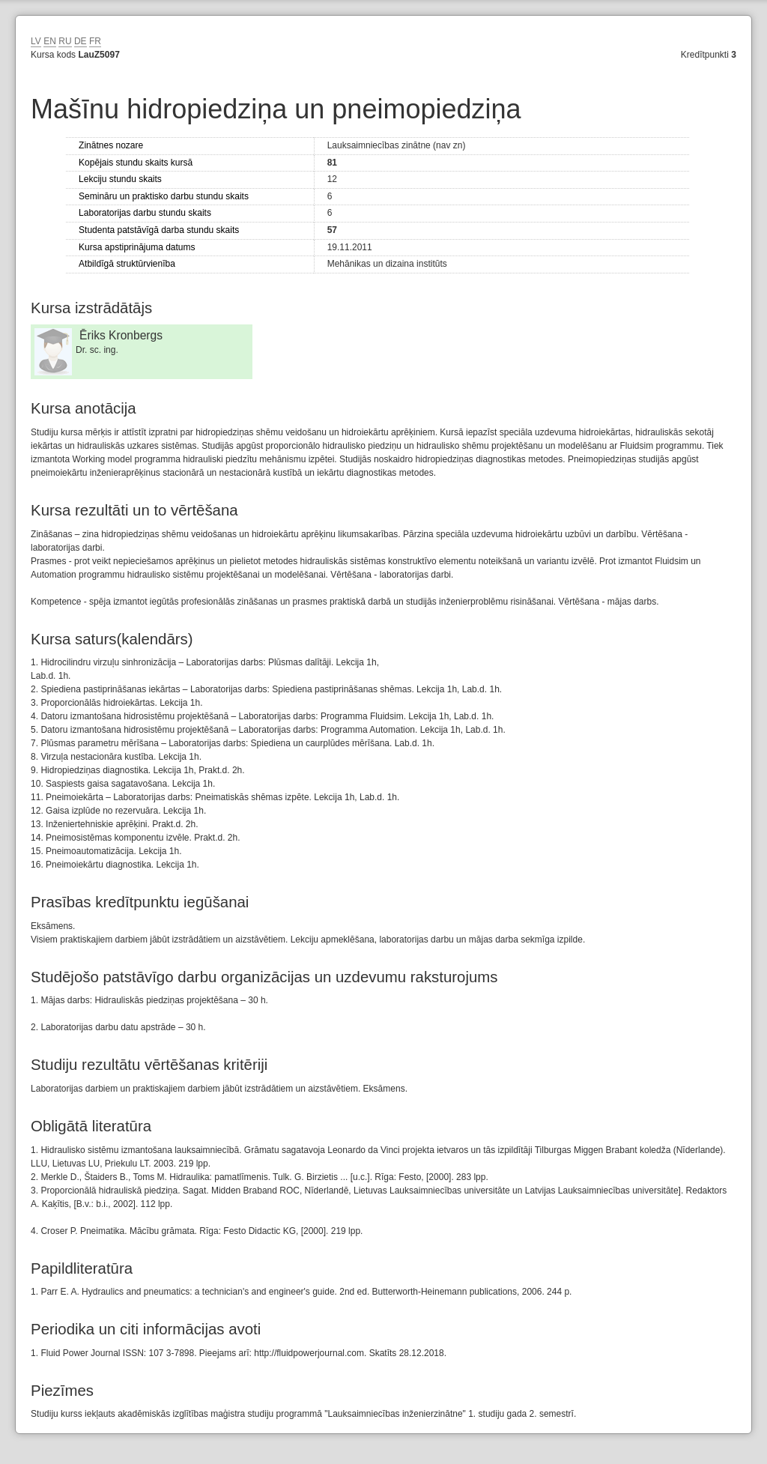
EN (49, 41)
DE (80, 41)
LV (36, 41)
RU (64, 41)
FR (95, 41)
